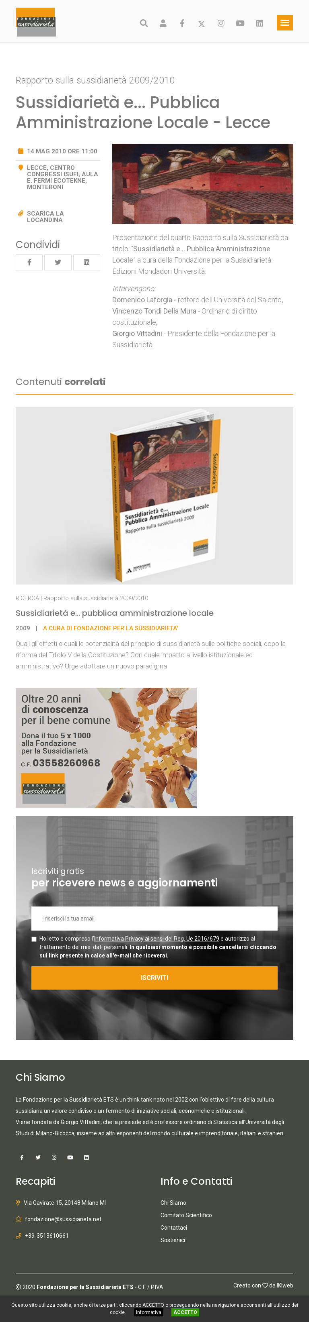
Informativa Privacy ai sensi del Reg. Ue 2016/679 (156, 938)
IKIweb (285, 1285)
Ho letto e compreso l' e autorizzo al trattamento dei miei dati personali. (157, 947)
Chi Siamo (173, 1203)
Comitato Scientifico (186, 1215)
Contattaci (174, 1227)
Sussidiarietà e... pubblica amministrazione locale (115, 613)
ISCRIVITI (154, 978)
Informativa (148, 1312)
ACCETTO (185, 1312)
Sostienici (173, 1240)
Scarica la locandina (45, 217)
